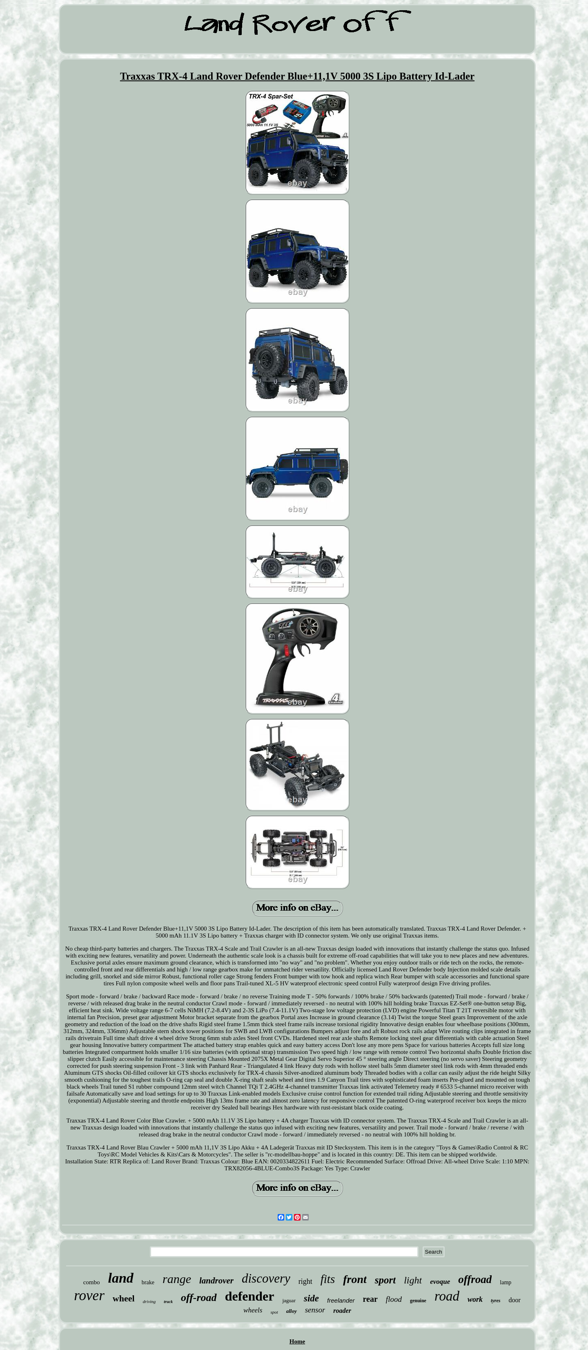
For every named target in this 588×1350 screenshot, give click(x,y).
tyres (495, 1300)
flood (394, 1299)
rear (370, 1298)
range (177, 1278)
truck (168, 1301)
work (475, 1299)
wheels (252, 1310)
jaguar (288, 1300)
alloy (291, 1311)
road (446, 1296)
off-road (199, 1297)
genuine (418, 1300)
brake (148, 1282)
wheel (124, 1298)
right (305, 1281)
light (413, 1280)
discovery (266, 1278)
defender (249, 1296)
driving (149, 1301)
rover (89, 1295)
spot (274, 1312)
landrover (216, 1280)
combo (91, 1282)
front (355, 1279)
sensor (315, 1309)
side (311, 1298)
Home (297, 1341)
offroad (475, 1279)
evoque (440, 1281)
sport (385, 1279)
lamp (505, 1282)
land (121, 1277)
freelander (341, 1300)
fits (328, 1278)
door (514, 1300)
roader (342, 1310)
